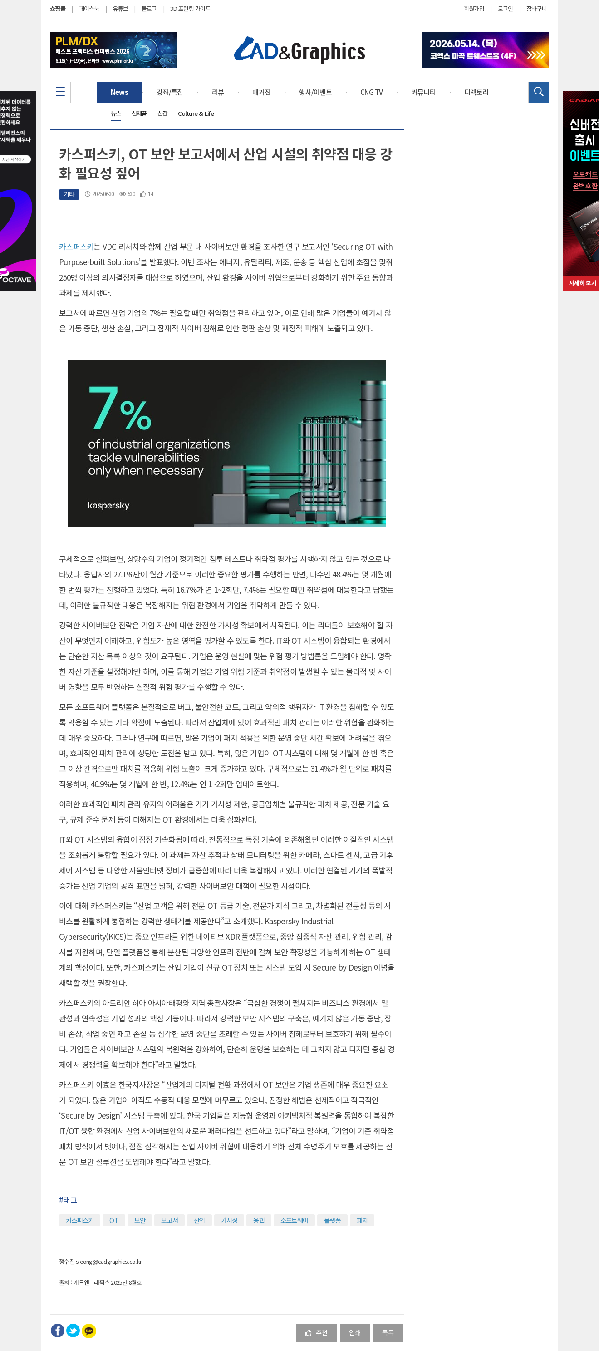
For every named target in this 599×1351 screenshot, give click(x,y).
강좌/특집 (170, 92)
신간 (162, 113)
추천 (316, 1332)
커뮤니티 (424, 92)
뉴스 (116, 113)
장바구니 (536, 9)
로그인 (505, 9)
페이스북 (89, 8)
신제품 (139, 113)
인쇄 (355, 1332)
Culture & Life (196, 113)
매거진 (261, 92)
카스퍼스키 (76, 246)
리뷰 (218, 92)
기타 (69, 194)
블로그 (149, 8)
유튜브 (120, 8)
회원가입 (474, 9)
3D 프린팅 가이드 (190, 8)
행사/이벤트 (315, 92)
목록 (388, 1332)
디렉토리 (476, 92)
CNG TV (371, 92)
